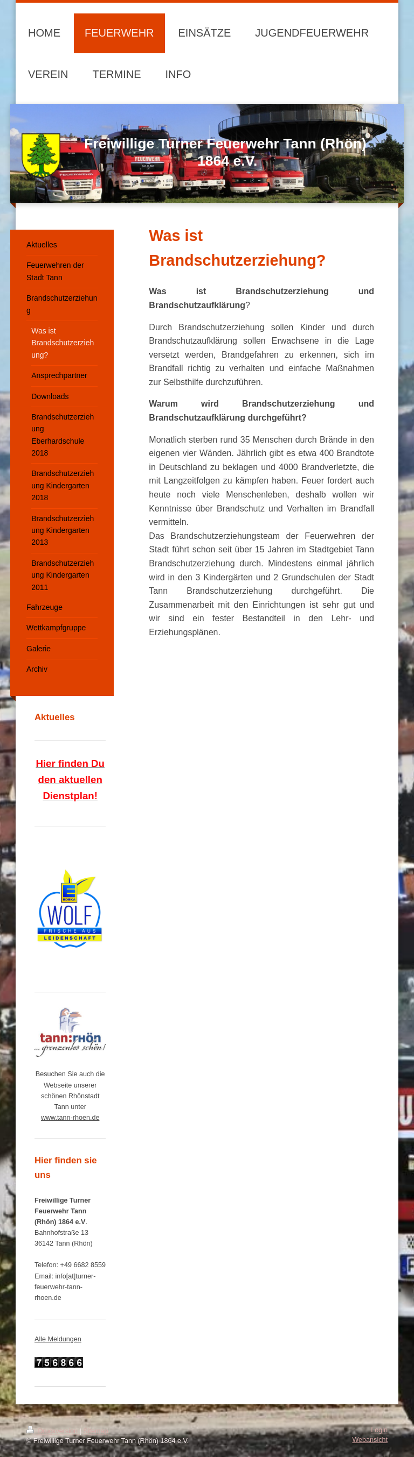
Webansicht (370, 1440)
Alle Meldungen (57, 1339)
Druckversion (52, 1431)
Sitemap (95, 1431)
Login (379, 1430)
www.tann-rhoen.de (70, 1117)
